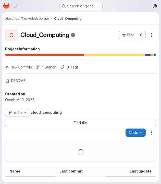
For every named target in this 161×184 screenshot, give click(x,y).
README (15, 80)
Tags (69, 67)
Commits (18, 67)
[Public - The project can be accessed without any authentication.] (73, 35)
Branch (46, 67)
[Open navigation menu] (15, 6)
